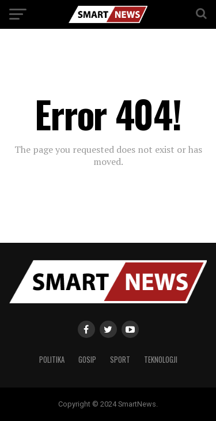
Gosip (87, 359)
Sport (120, 359)
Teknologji (160, 359)
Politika (52, 359)
